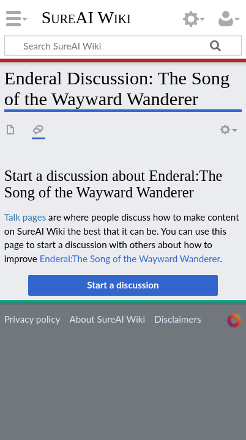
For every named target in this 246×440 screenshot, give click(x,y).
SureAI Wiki (86, 17)
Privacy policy (32, 319)
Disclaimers (177, 319)
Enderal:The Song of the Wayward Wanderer (130, 258)
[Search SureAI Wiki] (123, 45)
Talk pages (25, 216)
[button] (123, 285)
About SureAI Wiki (107, 319)
